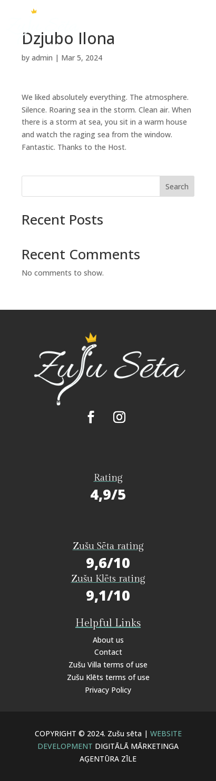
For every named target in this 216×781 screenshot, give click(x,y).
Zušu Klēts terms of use (108, 677)
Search (177, 186)
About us (108, 640)
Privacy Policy (108, 690)
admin (42, 58)
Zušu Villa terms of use (108, 665)
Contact (108, 652)
